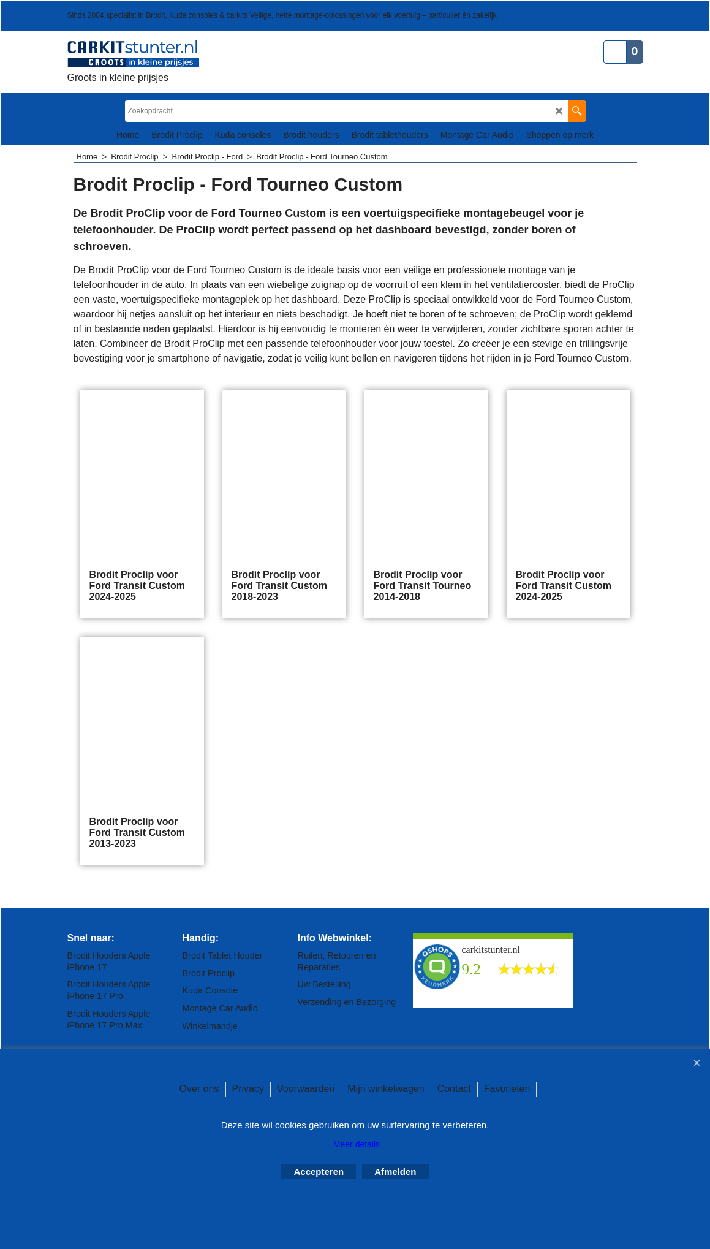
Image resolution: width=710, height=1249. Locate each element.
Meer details (356, 1144)
